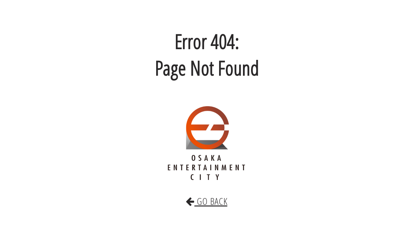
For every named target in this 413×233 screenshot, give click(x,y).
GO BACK (206, 194)
